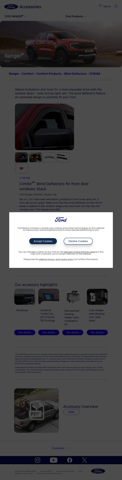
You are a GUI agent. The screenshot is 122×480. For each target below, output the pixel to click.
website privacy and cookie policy (56, 259)
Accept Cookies (43, 241)
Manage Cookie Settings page (79, 252)
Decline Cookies (78, 241)
